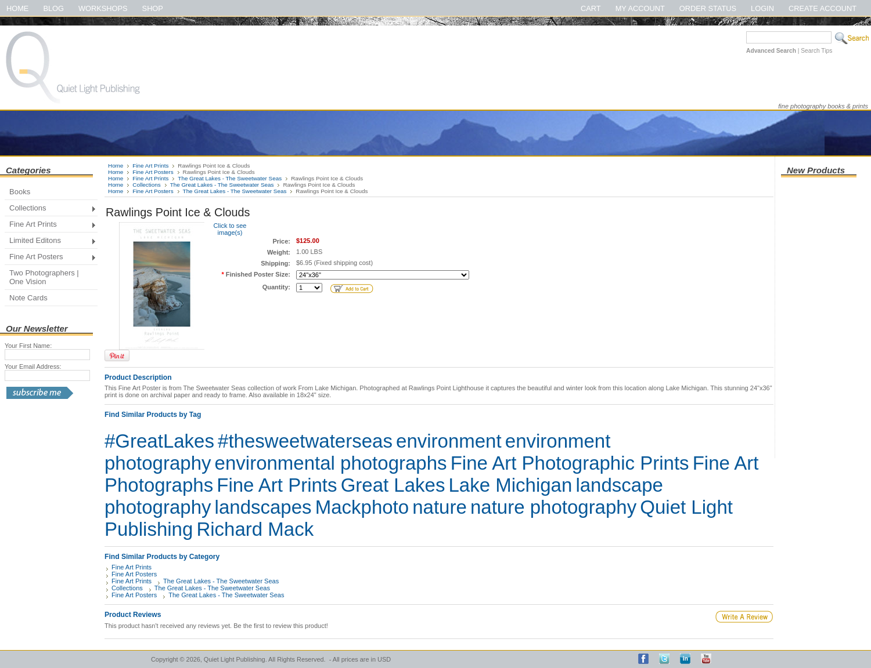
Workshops (103, 8)
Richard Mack (255, 529)
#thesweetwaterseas (305, 441)
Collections (50, 209)
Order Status (707, 8)
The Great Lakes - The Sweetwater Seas (230, 178)
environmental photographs (331, 463)
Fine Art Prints (50, 225)
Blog (53, 8)
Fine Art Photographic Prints (570, 463)
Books (19, 191)
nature (439, 507)
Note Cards (28, 297)
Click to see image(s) (230, 229)
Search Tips (816, 51)
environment (449, 441)
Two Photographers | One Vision (44, 277)
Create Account (822, 8)
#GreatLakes (159, 441)
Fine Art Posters (50, 257)
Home (17, 8)
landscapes (263, 507)
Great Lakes (393, 485)
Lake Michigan (511, 485)
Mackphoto (362, 507)
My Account (640, 8)
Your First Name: (28, 345)
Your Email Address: (33, 366)
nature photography (553, 507)
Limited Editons (50, 241)
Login (762, 8)
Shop (152, 8)
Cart (591, 8)
